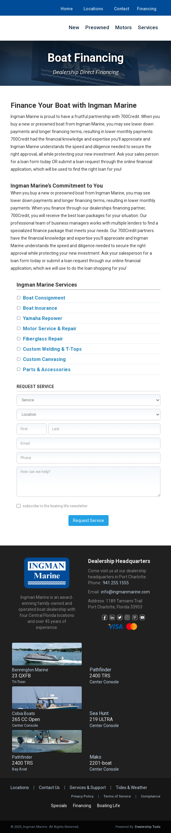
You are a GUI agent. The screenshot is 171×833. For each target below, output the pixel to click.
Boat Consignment (44, 298)
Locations (93, 8)
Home (67, 8)
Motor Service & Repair (50, 328)
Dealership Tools (147, 827)
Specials (59, 805)
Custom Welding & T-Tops (52, 349)
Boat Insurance (40, 308)
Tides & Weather (131, 787)
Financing (147, 8)
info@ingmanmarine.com (125, 591)
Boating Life (108, 805)
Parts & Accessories (47, 369)
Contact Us (49, 787)
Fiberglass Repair (43, 339)
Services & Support (88, 787)
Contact (121, 8)
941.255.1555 (116, 582)
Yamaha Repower (42, 318)
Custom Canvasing (44, 359)
